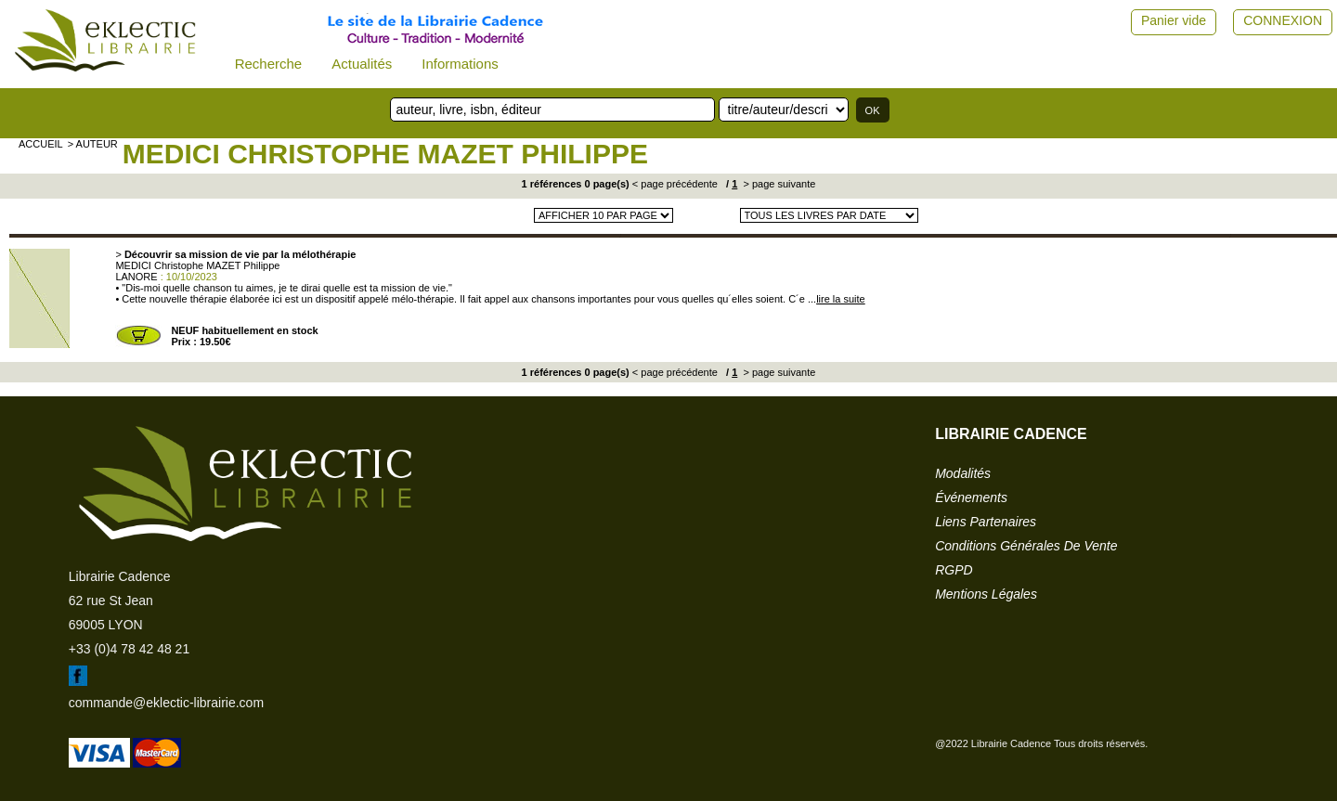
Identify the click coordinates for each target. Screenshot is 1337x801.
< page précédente (675, 183)
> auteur (93, 143)
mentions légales (986, 594)
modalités (963, 473)
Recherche (269, 63)
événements (971, 497)
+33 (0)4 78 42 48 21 (129, 648)
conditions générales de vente (1026, 545)
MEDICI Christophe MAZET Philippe (385, 153)
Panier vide (1173, 20)
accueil (41, 143)
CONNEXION (1282, 20)
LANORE (136, 276)
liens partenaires (985, 521)
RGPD (953, 569)
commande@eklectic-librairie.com (166, 702)
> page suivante (777, 183)
